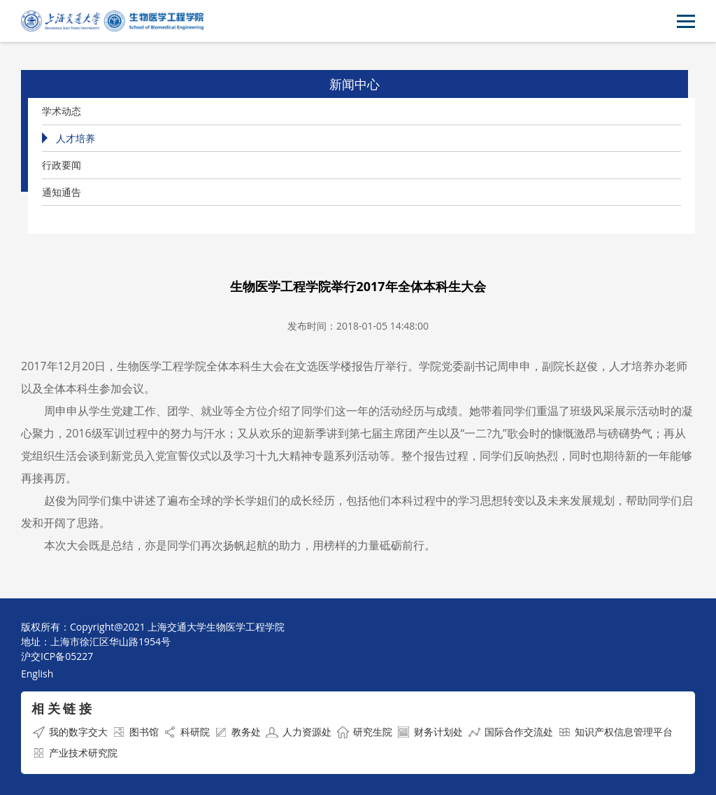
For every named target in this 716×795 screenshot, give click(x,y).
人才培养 (75, 138)
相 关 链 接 (61, 708)
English (37, 673)
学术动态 (61, 111)
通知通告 (61, 192)
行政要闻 (61, 164)
